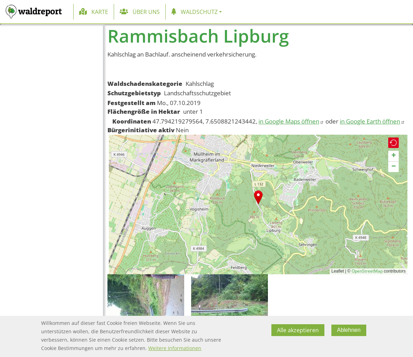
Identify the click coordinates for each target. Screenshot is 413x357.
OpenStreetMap (367, 271)
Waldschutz (199, 12)
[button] (258, 197)
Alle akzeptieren (298, 330)
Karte (99, 12)
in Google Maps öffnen (291, 121)
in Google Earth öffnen (372, 121)
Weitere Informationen (174, 348)
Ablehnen (349, 330)
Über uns (146, 12)
